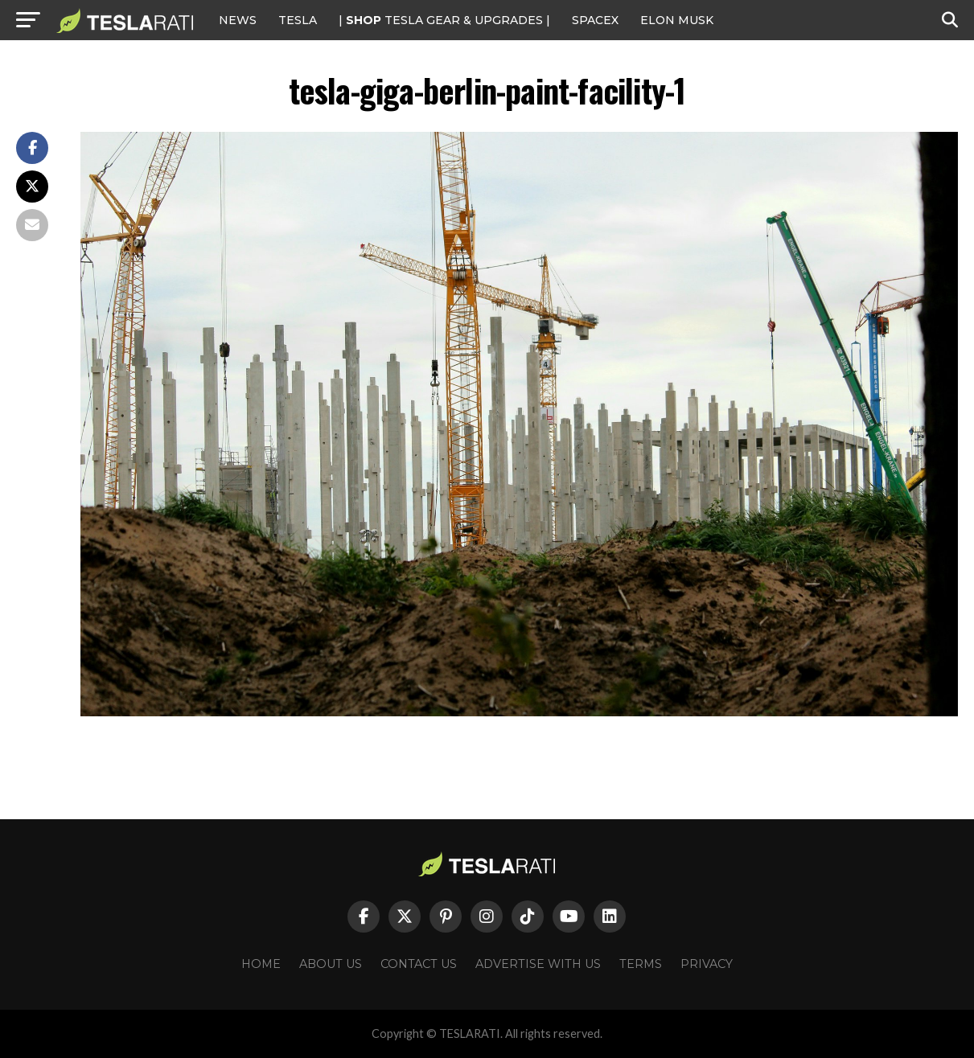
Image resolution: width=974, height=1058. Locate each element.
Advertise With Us (538, 964)
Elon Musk (676, 20)
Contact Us (418, 964)
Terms (640, 964)
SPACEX (595, 20)
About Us (330, 964)
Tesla (297, 20)
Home (261, 964)
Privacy (706, 964)
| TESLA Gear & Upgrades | (444, 20)
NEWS (238, 20)
